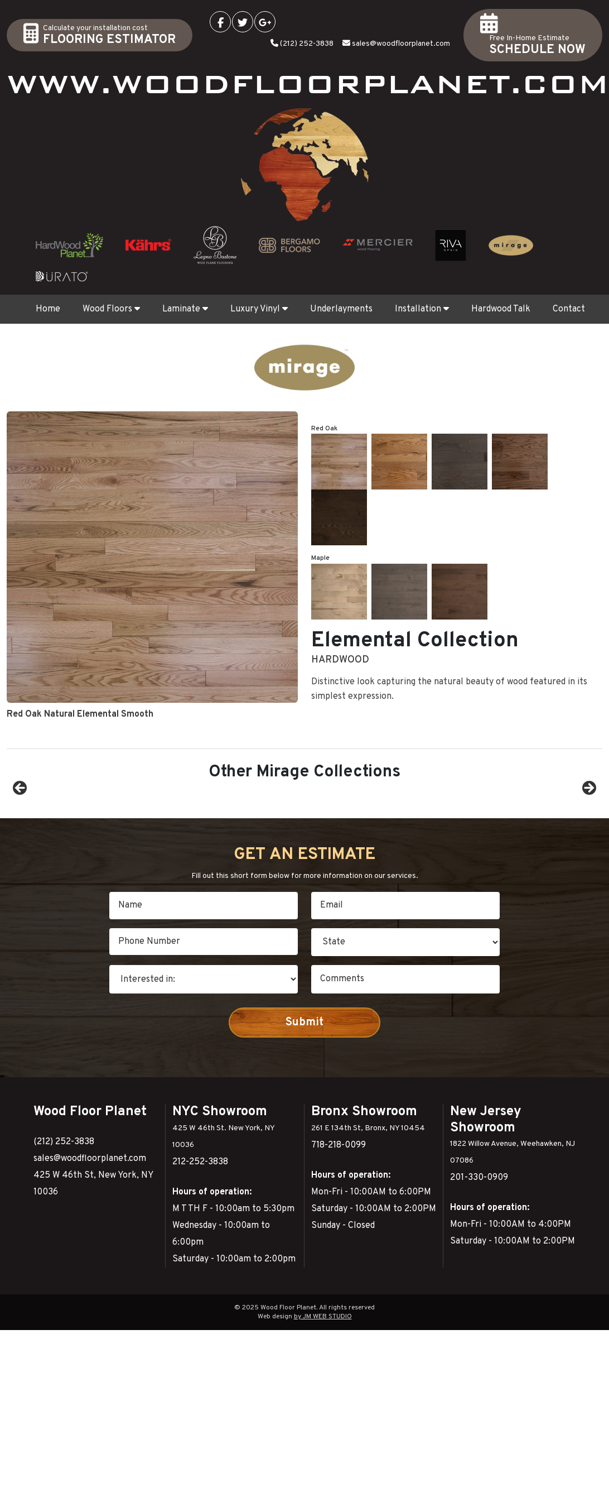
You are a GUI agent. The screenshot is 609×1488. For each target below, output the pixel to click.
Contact (569, 309)
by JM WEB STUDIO (323, 1417)
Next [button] (588, 839)
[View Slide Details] (88, 841)
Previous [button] (20, 839)
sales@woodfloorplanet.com (401, 44)
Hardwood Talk (500, 309)
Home (48, 309)
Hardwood (340, 442)
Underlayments (341, 309)
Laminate (185, 309)
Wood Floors (111, 309)
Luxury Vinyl (259, 309)
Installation (422, 309)
